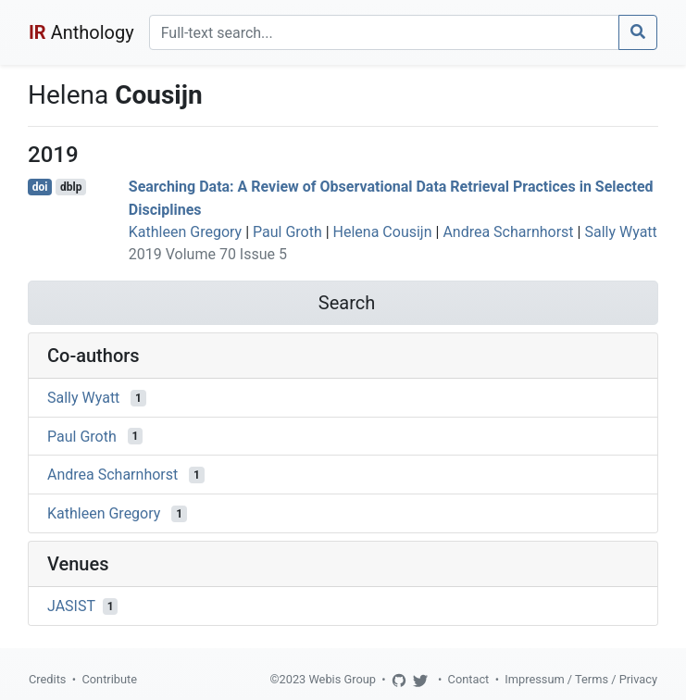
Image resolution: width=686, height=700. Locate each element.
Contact (469, 679)
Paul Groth (287, 232)
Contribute (109, 679)
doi (40, 187)
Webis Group (342, 679)
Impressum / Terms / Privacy (581, 679)
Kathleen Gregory (185, 232)
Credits (47, 679)
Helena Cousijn (382, 232)
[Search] (384, 32)
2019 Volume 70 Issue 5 (208, 254)
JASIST (71, 606)
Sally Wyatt (620, 232)
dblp (70, 187)
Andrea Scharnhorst (508, 232)
